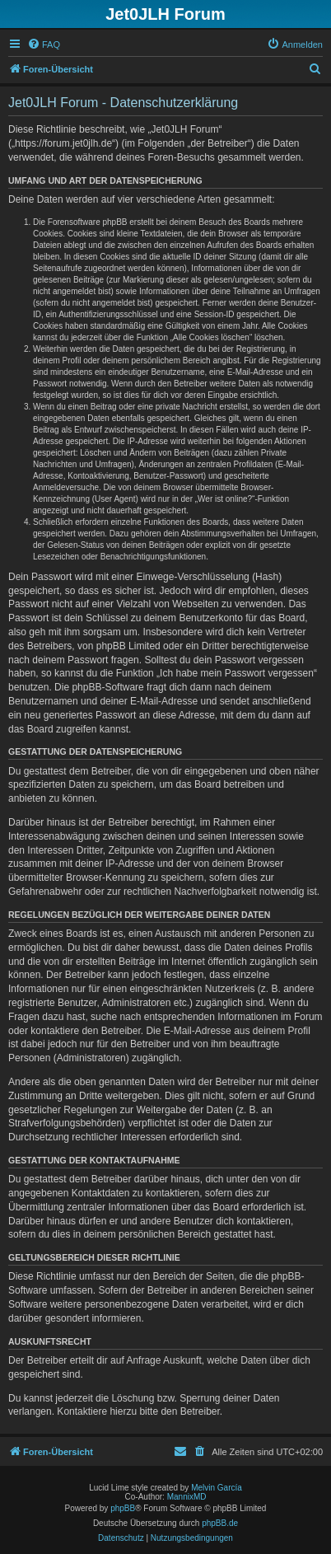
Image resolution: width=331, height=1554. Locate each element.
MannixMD (187, 1496)
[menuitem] (43, 44)
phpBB (122, 1508)
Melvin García (216, 1487)
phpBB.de (220, 1523)
